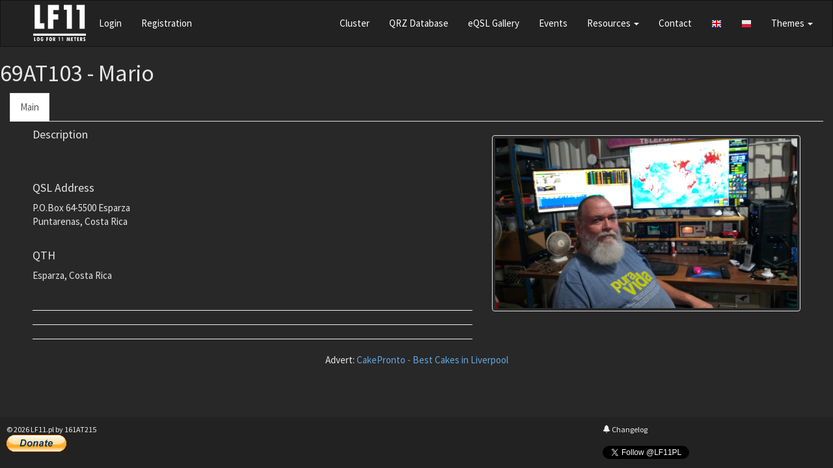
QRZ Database (418, 23)
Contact (675, 23)
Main (29, 107)
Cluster (355, 23)
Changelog (625, 429)
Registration (166, 23)
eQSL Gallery (493, 23)
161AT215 (80, 429)
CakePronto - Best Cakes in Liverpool (432, 360)
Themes (792, 23)
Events (553, 23)
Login (110, 23)
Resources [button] (613, 23)
